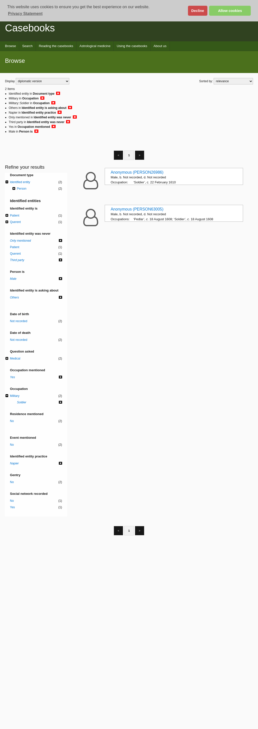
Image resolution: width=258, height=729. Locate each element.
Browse (10, 46)
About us (160, 46)
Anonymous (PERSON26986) (137, 172)
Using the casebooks (132, 46)
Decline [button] (197, 11)
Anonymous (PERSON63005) (137, 209)
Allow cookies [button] (230, 11)
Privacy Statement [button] (25, 13)
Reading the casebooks (56, 46)
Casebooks (30, 27)
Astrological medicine (95, 46)
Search (27, 46)
